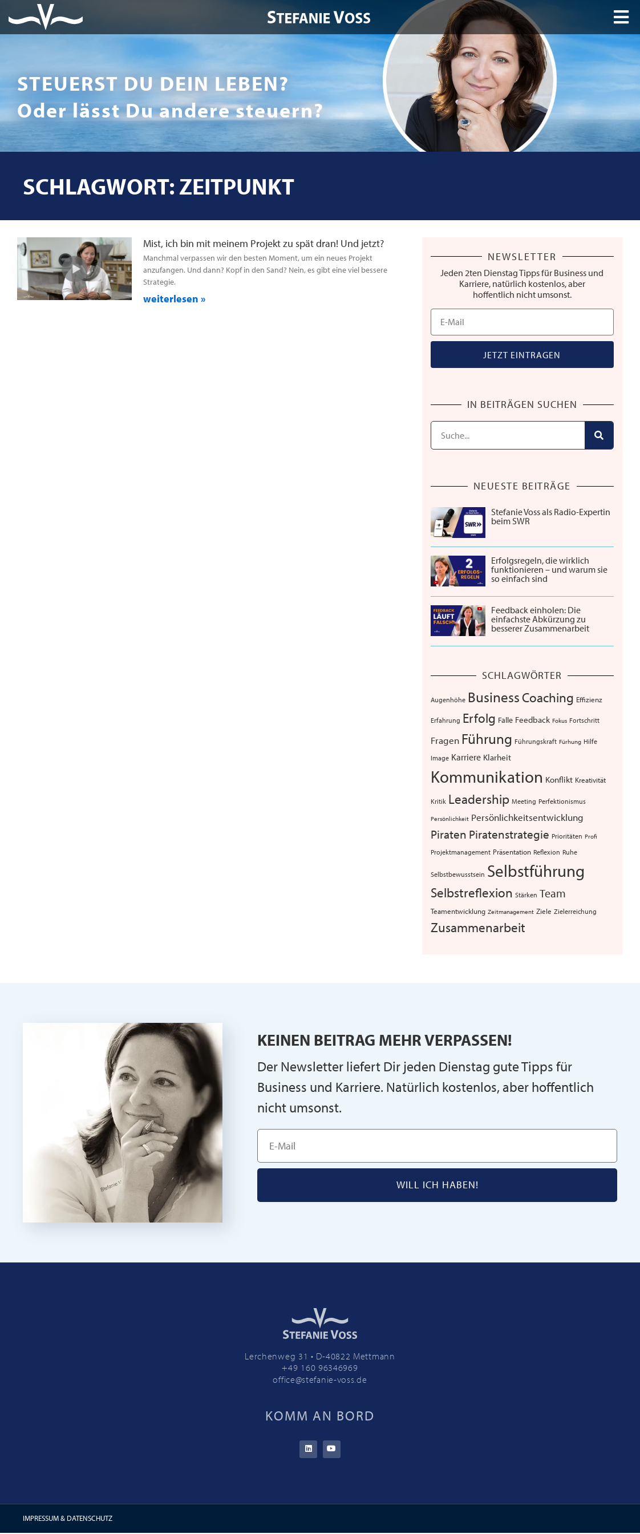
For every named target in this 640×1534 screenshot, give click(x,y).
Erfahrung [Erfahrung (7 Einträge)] (445, 719)
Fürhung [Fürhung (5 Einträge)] (570, 742)
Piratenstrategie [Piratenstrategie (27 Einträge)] (509, 834)
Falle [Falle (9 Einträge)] (505, 720)
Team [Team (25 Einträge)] (553, 893)
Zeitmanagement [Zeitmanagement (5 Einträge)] (511, 912)
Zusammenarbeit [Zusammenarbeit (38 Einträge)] (478, 927)
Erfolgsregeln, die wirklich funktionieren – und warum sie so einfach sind (549, 569)
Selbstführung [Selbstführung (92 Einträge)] (536, 870)
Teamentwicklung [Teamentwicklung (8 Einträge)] (458, 911)
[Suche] (599, 435)
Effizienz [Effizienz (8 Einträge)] (589, 699)
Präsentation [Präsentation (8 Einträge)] (512, 851)
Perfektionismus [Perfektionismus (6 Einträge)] (562, 801)
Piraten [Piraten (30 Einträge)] (449, 834)
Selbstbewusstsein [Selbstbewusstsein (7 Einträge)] (458, 874)
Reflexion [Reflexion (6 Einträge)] (546, 852)
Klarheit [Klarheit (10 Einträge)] (497, 757)
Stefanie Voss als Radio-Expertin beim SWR (550, 516)
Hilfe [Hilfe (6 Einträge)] (590, 741)
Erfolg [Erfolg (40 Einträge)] (479, 717)
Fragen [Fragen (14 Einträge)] (445, 740)
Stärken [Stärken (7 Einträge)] (526, 894)
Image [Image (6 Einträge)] (440, 758)
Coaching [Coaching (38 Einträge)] (548, 697)
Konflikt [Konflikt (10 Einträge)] (559, 779)
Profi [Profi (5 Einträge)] (591, 836)
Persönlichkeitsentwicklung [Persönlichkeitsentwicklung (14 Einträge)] (527, 817)
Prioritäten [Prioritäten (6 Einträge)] (567, 836)
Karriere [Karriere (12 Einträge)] (466, 757)
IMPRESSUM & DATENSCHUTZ (67, 1519)
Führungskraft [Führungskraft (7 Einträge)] (536, 741)
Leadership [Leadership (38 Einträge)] (478, 799)
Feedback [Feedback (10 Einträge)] (532, 719)
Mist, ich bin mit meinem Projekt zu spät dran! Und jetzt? (263, 243)
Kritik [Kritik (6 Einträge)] (438, 801)
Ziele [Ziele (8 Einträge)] (544, 911)
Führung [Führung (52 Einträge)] (486, 738)
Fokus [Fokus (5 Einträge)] (559, 720)
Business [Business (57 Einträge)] (494, 696)
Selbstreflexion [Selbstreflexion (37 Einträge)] (472, 892)
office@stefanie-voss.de (320, 1379)
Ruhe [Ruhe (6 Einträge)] (569, 852)
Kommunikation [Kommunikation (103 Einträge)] (487, 776)
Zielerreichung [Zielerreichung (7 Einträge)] (575, 911)
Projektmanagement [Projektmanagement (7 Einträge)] (461, 851)
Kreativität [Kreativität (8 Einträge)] (590, 779)
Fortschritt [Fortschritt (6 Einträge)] (584, 720)
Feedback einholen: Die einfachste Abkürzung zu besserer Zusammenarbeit (540, 619)
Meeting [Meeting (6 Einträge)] (524, 801)
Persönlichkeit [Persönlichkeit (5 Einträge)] (450, 819)
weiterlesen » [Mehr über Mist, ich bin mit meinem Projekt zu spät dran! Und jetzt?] (174, 298)
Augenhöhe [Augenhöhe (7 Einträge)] (448, 699)
